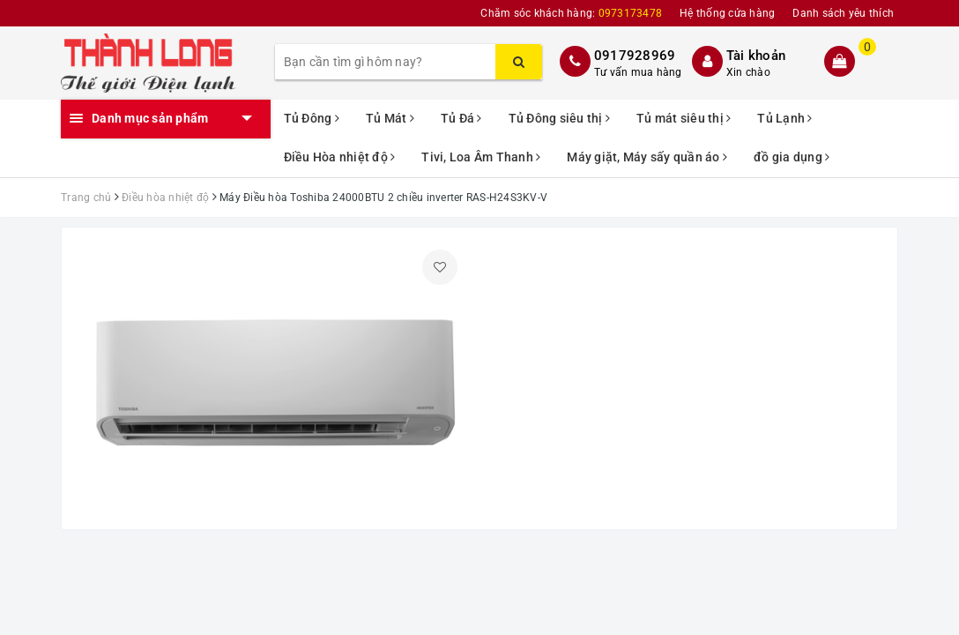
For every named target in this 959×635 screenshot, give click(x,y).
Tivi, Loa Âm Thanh (480, 157)
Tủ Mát (390, 118)
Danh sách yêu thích (843, 13)
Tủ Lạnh (784, 118)
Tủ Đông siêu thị (560, 118)
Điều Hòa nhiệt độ (340, 157)
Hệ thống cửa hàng (727, 13)
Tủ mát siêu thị (683, 118)
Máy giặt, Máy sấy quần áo (647, 157)
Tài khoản (755, 56)
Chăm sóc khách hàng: (571, 13)
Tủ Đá (461, 118)
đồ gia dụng (791, 157)
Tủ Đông (311, 118)
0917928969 (635, 56)
